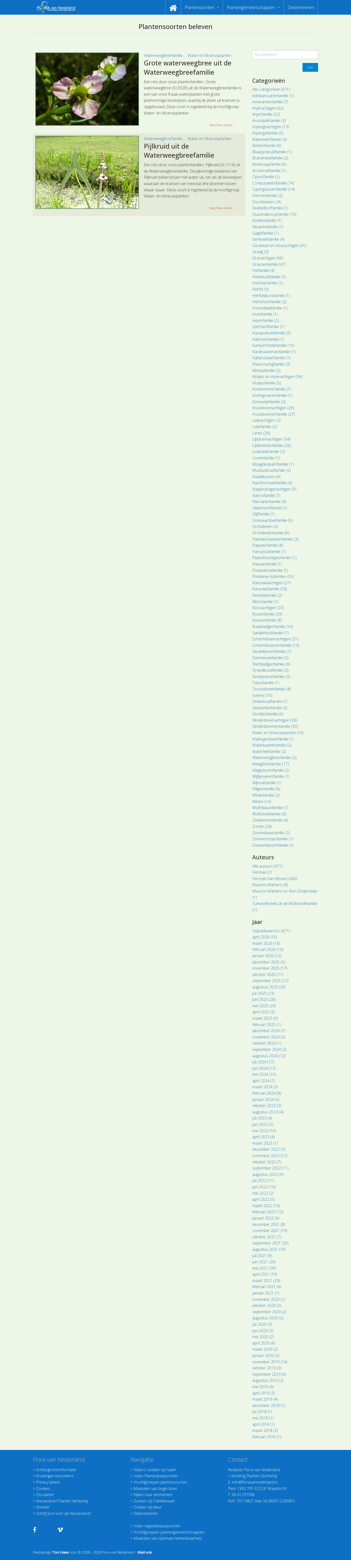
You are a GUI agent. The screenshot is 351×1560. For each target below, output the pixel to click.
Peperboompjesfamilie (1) (274, 557)
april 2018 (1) (263, 1424)
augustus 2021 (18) (269, 1249)
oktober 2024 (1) (266, 1043)
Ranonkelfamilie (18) (269, 589)
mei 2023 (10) (264, 1130)
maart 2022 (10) (266, 1205)
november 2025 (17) (269, 968)
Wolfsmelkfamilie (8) (269, 814)
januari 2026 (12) (267, 955)
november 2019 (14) (269, 1362)
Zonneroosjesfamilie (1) (272, 839)
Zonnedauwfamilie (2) (271, 832)
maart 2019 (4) (265, 1399)
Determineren (301, 7)
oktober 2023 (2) (266, 1105)
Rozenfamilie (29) (267, 614)
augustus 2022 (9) (267, 1174)
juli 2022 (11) (263, 1180)
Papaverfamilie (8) (267, 545)
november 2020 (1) (268, 1299)
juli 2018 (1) (262, 1411)
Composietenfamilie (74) (273, 183)
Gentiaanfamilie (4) (268, 239)
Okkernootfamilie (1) (269, 508)
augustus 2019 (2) (267, 1380)
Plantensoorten (199, 7)
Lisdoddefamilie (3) (268, 451)
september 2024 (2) (269, 1049)
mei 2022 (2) (263, 1193)
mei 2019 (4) (263, 1386)
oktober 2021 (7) (266, 1237)
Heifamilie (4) (263, 270)
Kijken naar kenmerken (153, 1494)
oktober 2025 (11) (267, 974)
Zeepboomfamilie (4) (270, 820)
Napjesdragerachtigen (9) (274, 489)
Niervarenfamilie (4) (269, 501)
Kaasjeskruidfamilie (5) (271, 333)
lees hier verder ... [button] (223, 125)
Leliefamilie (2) (264, 426)
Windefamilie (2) (266, 795)
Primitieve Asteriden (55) (273, 576)
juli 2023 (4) (262, 1118)
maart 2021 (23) (266, 1280)
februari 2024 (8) (266, 1093)
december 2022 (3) (268, 1149)
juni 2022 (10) (264, 1187)
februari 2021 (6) (266, 1286)
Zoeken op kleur (148, 1507)
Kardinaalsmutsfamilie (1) (274, 351)
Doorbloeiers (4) (266, 202)
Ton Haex (60, 1552)
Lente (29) (261, 433)
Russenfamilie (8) (267, 620)
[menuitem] (173, 7)
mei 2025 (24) (264, 1005)
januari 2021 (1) (265, 1293)
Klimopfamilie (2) (266, 370)
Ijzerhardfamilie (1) (268, 326)
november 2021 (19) (269, 1230)
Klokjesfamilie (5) (266, 383)
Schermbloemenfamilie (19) (275, 645)
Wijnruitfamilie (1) (267, 782)
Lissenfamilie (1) (266, 458)
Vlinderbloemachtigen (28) (274, 720)
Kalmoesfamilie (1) (268, 339)
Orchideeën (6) (265, 526)
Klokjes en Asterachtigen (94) (277, 376)
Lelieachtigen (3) (266, 420)
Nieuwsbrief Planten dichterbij (62, 1501)
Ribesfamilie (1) (265, 601)
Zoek (310, 67)
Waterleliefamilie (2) (269, 751)
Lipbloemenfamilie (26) (271, 445)
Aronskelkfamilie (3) (269, 120)
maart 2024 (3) (265, 1086)
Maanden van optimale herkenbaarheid (168, 1538)
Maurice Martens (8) (270, 884)
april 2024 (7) (263, 1080)
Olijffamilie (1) (263, 514)
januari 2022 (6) (265, 1218)
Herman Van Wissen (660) (274, 878)
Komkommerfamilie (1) (271, 389)
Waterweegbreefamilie (164, 55)
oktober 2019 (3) (266, 1368)
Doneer (42, 1507)
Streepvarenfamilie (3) (271, 676)
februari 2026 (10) (267, 949)
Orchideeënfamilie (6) (270, 532)
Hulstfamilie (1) (265, 314)
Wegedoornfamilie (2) (270, 770)
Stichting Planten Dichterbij (254, 1475)
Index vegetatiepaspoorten (157, 1526)
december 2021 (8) (268, 1224)
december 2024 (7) (268, 1030)
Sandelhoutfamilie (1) (270, 633)
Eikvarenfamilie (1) (267, 226)
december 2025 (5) (268, 962)
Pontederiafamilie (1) (270, 570)
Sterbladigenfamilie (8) (271, 664)
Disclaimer (45, 1494)
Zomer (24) (262, 826)
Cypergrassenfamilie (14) (273, 189)
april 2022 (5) (263, 1199)
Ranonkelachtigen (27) (271, 582)
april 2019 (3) (263, 1393)
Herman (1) (262, 872)
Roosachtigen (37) (268, 607)
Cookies (43, 1488)
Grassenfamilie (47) (269, 264)
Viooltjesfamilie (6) (267, 714)
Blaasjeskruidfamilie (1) (272, 151)
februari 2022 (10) (267, 1211)
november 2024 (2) (268, 1037)
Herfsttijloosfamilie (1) (271, 295)
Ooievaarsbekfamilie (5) (272, 520)
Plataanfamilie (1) (267, 564)
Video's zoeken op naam (155, 1469)
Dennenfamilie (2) (267, 195)
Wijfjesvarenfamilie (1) (271, 776)
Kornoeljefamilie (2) (269, 401)
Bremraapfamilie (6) (269, 164)
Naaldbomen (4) (266, 476)
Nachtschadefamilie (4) (272, 482)
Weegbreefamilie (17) (270, 764)
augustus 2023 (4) (267, 1112)
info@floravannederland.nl (254, 1482)
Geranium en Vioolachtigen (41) (279, 245)
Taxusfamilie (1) (265, 682)
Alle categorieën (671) (271, 89)
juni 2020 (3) (262, 1330)
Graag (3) (260, 251)
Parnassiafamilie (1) (269, 551)
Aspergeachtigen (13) (270, 126)
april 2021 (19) (264, 1274)
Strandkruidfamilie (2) (270, 670)
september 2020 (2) (269, 1311)
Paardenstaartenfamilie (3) (275, 539)
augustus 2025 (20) (269, 987)
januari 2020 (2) (265, 1355)
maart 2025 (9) (265, 1018)
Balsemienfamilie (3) (269, 139)
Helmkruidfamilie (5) (269, 276)
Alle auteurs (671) (267, 866)
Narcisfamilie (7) (266, 495)
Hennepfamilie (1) (267, 283)
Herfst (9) (260, 289)
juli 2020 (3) (262, 1324)
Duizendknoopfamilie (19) (274, 214)
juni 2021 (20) (264, 1261)
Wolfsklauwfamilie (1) (270, 807)
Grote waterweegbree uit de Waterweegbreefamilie (187, 67)
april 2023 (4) (263, 1136)
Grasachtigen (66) (267, 258)
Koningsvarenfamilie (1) (272, 395)
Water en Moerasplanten (209, 55)
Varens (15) (262, 695)
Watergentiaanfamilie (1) (273, 739)
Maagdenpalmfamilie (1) (273, 464)
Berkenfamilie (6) (266, 145)
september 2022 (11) (270, 1168)
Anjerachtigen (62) (268, 108)
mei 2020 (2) (263, 1336)
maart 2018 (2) (265, 1430)
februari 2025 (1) (266, 1024)
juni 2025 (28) (264, 999)
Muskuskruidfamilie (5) (271, 470)
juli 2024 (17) (263, 1062)
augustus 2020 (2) (267, 1318)
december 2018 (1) (268, 1405)
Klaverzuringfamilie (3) (271, 364)
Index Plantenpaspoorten (156, 1475)
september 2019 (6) (269, 1374)
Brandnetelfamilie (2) (270, 158)
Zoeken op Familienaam (154, 1501)
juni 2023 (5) (262, 1124)
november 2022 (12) (269, 1155)
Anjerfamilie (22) (266, 114)
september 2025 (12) (270, 980)
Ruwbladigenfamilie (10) (272, 626)
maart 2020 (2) (265, 1349)
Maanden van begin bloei (155, 1488)
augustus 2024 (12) (269, 1055)
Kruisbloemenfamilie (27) (273, 414)
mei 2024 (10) (264, 1074)
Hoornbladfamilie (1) (270, 308)
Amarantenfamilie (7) (270, 101)
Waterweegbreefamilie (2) (274, 757)
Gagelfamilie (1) (265, 233)
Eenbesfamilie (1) (267, 220)
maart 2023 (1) (265, 1143)
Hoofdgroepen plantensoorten (160, 1482)
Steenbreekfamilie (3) (270, 657)
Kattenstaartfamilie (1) (271, 357)
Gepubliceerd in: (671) (271, 931)
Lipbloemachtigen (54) (271, 439)
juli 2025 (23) (263, 993)
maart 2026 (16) (266, 943)
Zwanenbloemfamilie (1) (273, 845)
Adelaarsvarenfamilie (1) (273, 95)
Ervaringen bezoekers (55, 1475)
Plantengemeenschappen (251, 7)
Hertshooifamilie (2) (269, 301)
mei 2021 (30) (264, 1268)
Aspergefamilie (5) (267, 133)
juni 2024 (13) (264, 1068)
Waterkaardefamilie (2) (271, 745)
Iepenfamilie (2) (265, 320)
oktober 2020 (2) (266, 1305)
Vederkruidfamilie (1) (269, 701)
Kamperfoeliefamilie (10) (273, 345)
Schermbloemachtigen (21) (275, 639)
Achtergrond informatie (56, 1469)
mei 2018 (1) (263, 1418)
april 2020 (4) (263, 1343)
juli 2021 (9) (262, 1255)
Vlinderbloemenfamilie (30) (275, 726)
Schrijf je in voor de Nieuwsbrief (63, 1513)
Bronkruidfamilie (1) (269, 170)
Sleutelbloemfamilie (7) (271, 651)
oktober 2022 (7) (266, 1162)
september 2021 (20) (270, 1243)
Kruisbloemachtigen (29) (273, 408)
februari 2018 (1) (266, 1436)
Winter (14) (261, 801)
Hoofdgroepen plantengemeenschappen (169, 1532)
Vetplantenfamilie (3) (269, 707)
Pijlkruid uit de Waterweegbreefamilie (179, 151)
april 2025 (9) (263, 1012)
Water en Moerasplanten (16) (278, 732)
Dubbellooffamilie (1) (270, 208)
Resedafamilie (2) (267, 595)
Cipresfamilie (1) (266, 176)
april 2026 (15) (264, 937)
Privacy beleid (47, 1482)
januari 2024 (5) (265, 1099)
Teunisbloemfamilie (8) (271, 689)
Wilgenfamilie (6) (266, 788)
